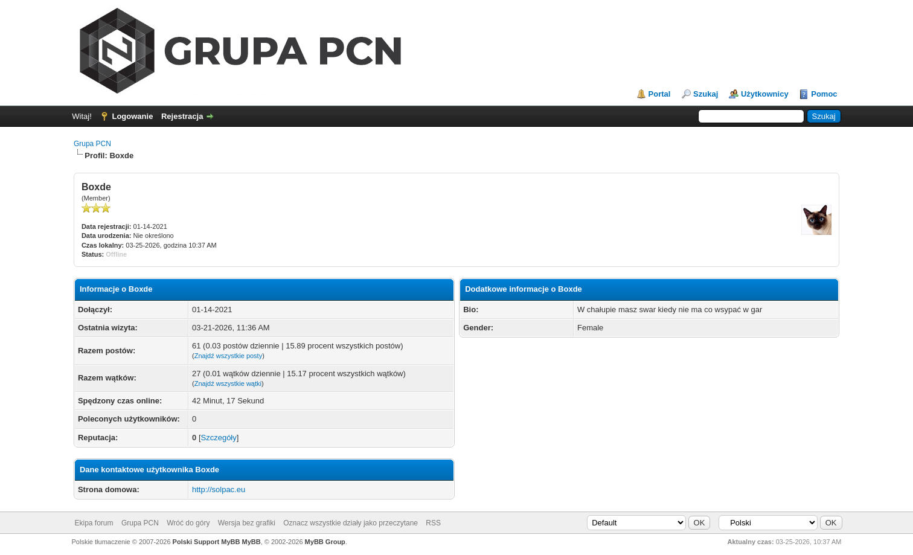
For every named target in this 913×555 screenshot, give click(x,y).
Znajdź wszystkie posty (228, 355)
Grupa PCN (92, 144)
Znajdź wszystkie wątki (227, 383)
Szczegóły (219, 437)
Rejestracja (182, 116)
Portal (660, 93)
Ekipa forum (94, 523)
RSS (433, 523)
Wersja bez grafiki (246, 523)
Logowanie (132, 116)
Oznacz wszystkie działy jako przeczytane (350, 523)
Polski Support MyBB (206, 541)
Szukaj (705, 93)
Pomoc (824, 93)
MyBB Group (325, 541)
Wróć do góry (188, 523)
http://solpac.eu (218, 489)
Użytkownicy (765, 93)
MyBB (251, 541)
